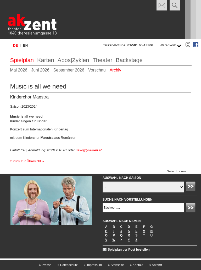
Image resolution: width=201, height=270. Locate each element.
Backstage (129, 60)
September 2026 (68, 70)
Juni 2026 (40, 70)
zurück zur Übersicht (25, 161)
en (25, 45)
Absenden (191, 186)
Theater (102, 60)
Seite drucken (176, 171)
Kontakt (136, 265)
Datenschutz (68, 265)
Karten (45, 60)
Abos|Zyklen (73, 60)
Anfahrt (155, 265)
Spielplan (22, 60)
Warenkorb (168, 45)
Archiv (115, 70)
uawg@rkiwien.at (89, 150)
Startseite (116, 265)
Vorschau (97, 70)
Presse (45, 265)
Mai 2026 (18, 70)
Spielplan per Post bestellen (129, 249)
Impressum (93, 265)
